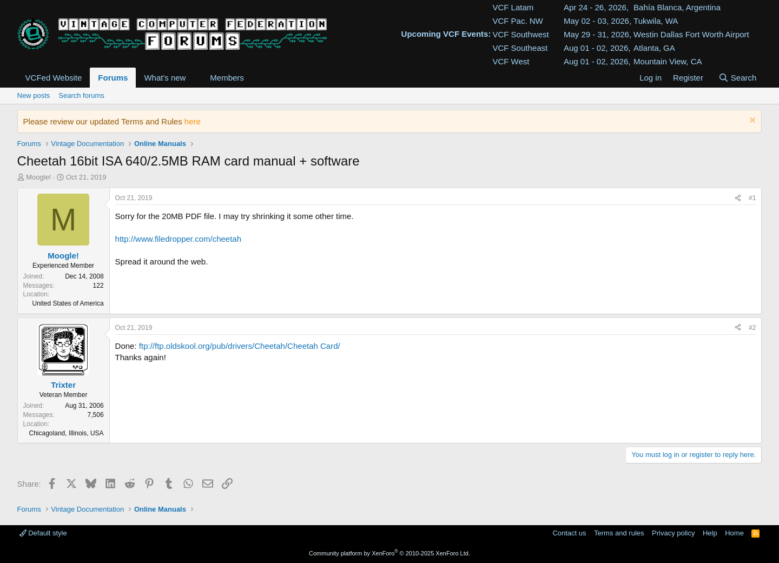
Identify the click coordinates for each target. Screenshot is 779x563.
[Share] (738, 198)
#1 (752, 198)
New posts (33, 95)
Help (710, 533)
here (192, 121)
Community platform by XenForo (389, 553)
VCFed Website (53, 77)
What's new (165, 77)
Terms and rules (619, 533)
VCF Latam (512, 7)
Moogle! (38, 177)
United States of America (68, 303)
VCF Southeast (519, 47)
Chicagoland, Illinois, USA (66, 433)
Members (227, 77)
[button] (194, 78)
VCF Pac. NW (517, 20)
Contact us (569, 533)
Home (734, 533)
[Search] (737, 78)
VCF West (510, 61)
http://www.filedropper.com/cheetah (178, 238)
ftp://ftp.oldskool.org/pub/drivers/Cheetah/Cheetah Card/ (239, 345)
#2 (752, 328)
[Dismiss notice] (751, 121)
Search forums (81, 95)
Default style (43, 533)
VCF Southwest (520, 34)
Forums (113, 77)
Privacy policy (673, 533)
